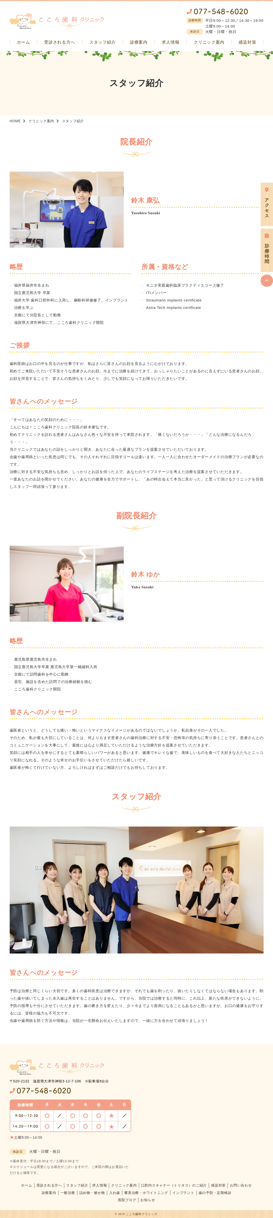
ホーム (26, 1185)
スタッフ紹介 (77, 1185)
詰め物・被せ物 (92, 1193)
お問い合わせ (241, 1185)
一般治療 (68, 1193)
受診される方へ (49, 1185)
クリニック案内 (124, 1185)
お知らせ (147, 1200)
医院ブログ (127, 1200)
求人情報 (99, 1185)
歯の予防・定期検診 (215, 1193)
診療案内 (49, 1193)
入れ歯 (114, 1193)
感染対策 (218, 1185)
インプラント (183, 1193)
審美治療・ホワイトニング (146, 1193)
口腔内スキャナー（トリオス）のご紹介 (174, 1185)
